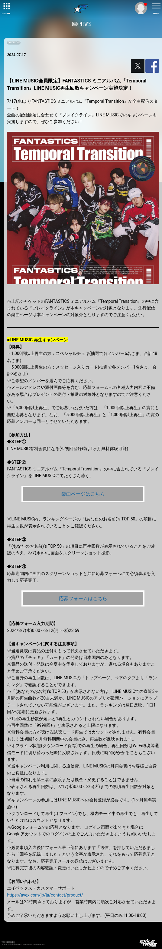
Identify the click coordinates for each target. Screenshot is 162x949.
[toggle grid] (6, 6)
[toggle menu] (156, 6)
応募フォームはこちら (83, 598)
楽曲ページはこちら (83, 494)
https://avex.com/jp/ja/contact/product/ (45, 895)
